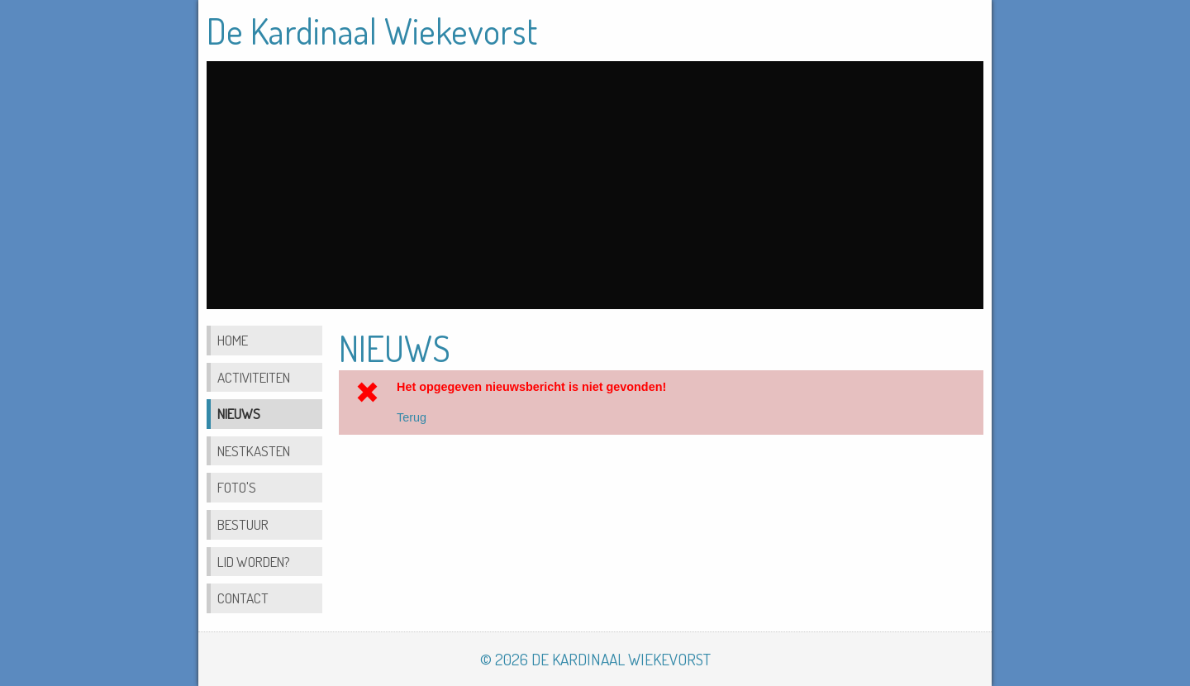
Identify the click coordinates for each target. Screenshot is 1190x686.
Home (232, 340)
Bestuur (243, 524)
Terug (411, 417)
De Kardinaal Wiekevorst (372, 30)
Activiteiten (253, 377)
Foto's (236, 487)
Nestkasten (253, 450)
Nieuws (238, 413)
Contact (243, 597)
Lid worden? (253, 561)
